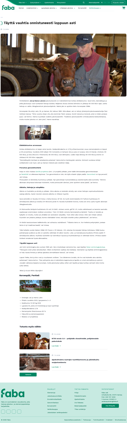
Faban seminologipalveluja (95, 247)
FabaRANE (25, 174)
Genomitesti (90, 174)
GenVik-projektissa (42, 171)
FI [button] (101, 2)
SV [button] (105, 2)
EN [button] (109, 2)
